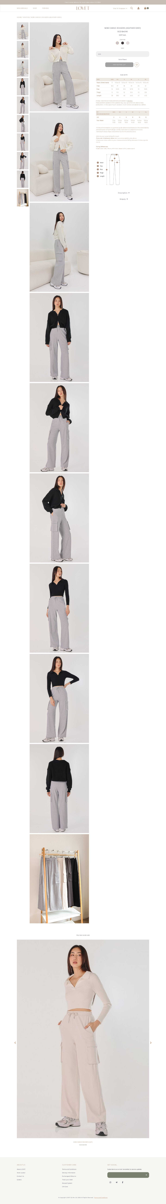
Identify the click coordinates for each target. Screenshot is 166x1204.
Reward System (67, 1183)
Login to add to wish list (136, 64)
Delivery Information (68, 1173)
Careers (19, 1180)
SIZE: (122, 48)
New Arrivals (22, 8)
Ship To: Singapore (119, 8)
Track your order (67, 1180)
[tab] (122, 193)
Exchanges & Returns (69, 1176)
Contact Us (20, 1176)
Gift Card (65, 1186)
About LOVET (21, 1169)
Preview (45, 8)
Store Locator (21, 1173)
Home (19, 17)
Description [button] (124, 193)
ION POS (26, 17)
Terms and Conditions (69, 1169)
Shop (35, 8)
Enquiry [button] (124, 199)
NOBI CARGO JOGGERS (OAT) (83, 1142)
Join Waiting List (119, 65)
